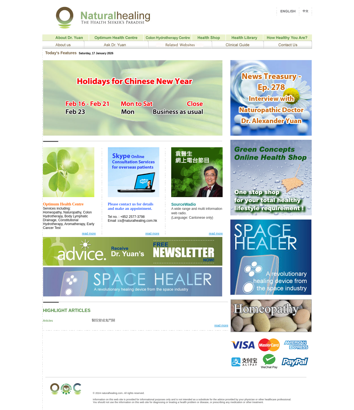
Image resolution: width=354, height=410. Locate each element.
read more (221, 325)
